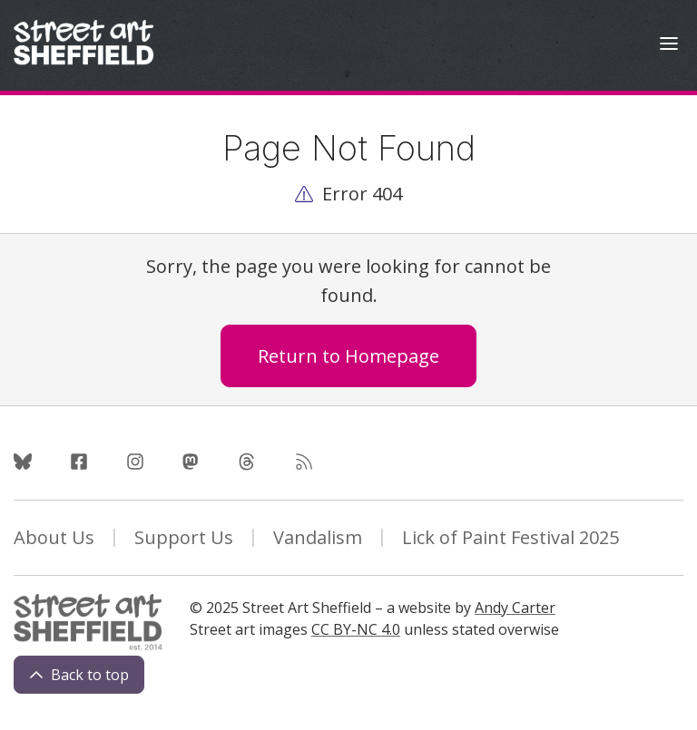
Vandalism (317, 537)
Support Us (183, 537)
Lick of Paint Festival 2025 (510, 537)
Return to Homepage (348, 356)
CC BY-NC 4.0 (355, 629)
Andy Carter (515, 608)
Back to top (79, 675)
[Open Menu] (668, 45)
